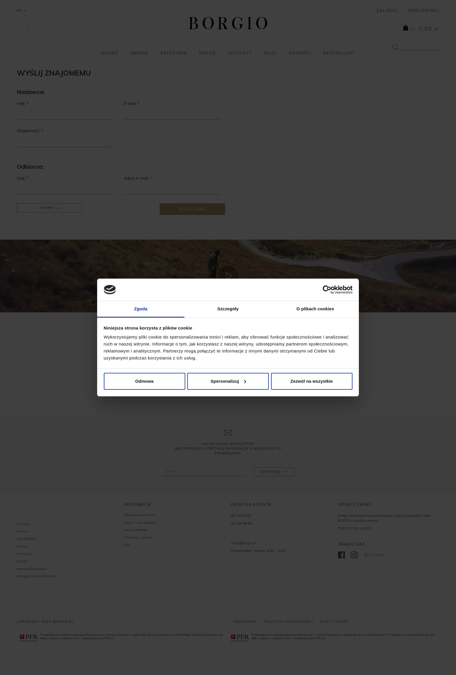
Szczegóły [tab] (227, 308)
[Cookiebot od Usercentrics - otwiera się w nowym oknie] (327, 289)
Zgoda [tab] (140, 308)
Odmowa (144, 381)
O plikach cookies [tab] (315, 308)
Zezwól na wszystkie (312, 381)
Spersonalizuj (228, 381)
